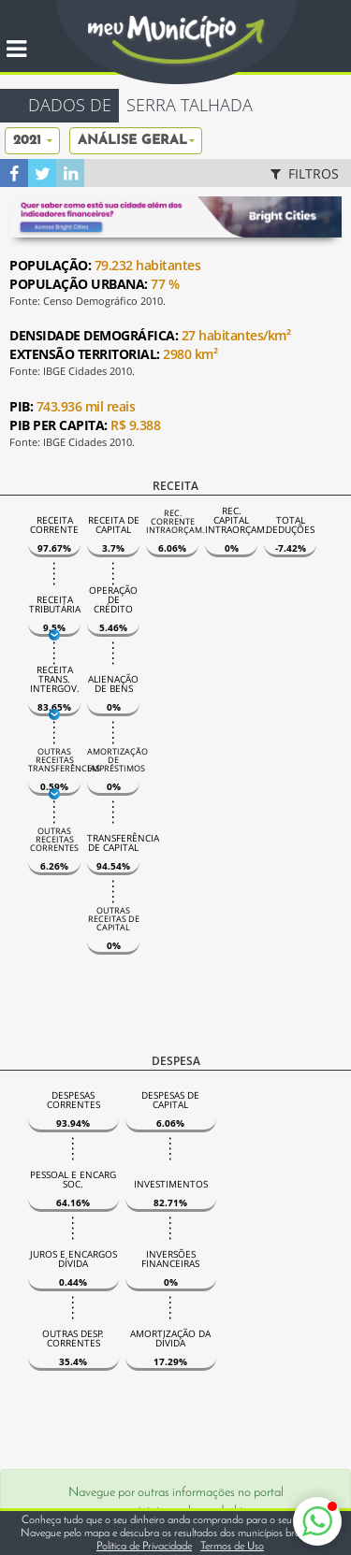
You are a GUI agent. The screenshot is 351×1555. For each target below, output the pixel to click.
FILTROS (302, 173)
